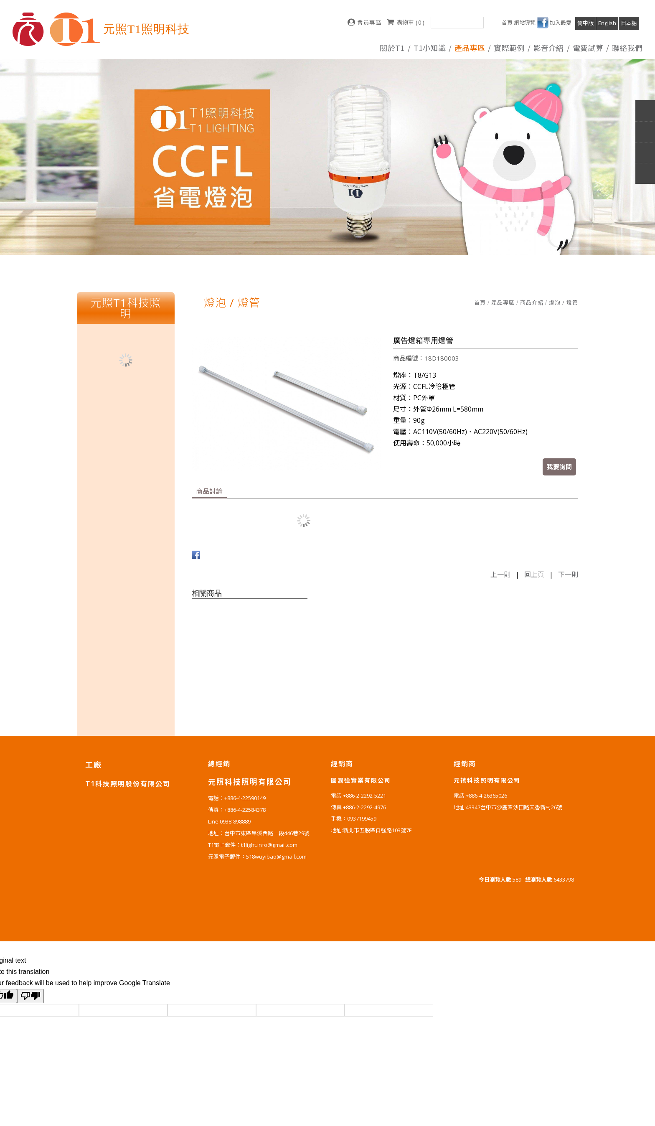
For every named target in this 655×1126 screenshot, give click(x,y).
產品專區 (503, 302)
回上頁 (534, 574)
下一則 (568, 574)
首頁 (480, 302)
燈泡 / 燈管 (563, 302)
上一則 (500, 574)
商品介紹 (531, 302)
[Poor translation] (30, 996)
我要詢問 (559, 467)
